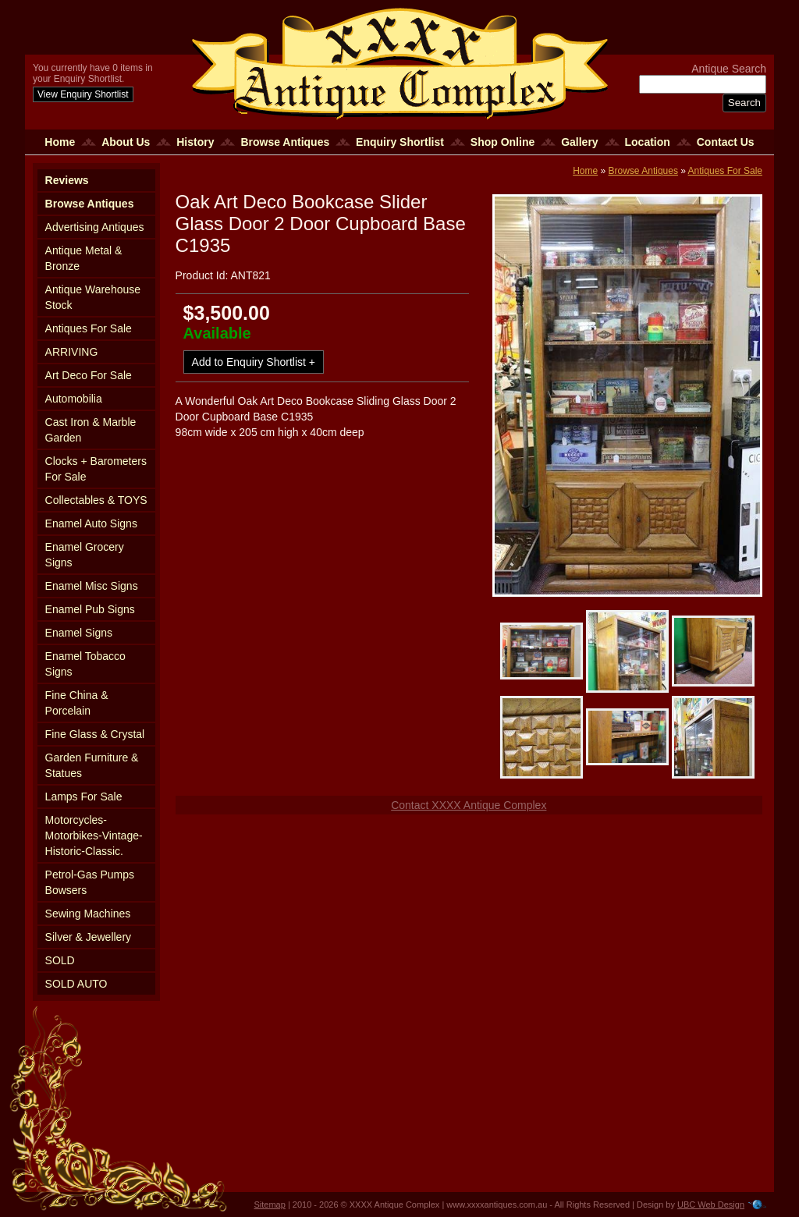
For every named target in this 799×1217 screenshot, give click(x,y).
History (195, 142)
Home (59, 142)
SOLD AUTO (76, 984)
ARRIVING (71, 352)
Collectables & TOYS (96, 500)
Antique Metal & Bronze (84, 258)
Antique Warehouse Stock (92, 297)
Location (647, 142)
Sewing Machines (88, 913)
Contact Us (726, 142)
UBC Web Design (710, 1204)
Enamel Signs (78, 632)
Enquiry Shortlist (400, 142)
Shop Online (502, 142)
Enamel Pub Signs (90, 609)
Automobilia (73, 398)
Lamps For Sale (84, 796)
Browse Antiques (284, 142)
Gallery (579, 142)
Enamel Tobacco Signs (85, 664)
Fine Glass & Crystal (95, 734)
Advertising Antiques (94, 227)
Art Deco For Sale (88, 375)
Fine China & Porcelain (76, 703)
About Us (125, 142)
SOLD (60, 960)
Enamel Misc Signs (91, 586)
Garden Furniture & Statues (92, 765)
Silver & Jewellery (88, 937)
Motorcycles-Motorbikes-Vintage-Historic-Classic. (94, 835)
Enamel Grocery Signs (84, 555)
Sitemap (270, 1204)
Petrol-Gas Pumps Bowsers (89, 882)
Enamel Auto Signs (91, 523)
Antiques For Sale (88, 328)
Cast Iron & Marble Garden (91, 430)
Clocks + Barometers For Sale (96, 469)
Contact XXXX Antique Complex (468, 805)
